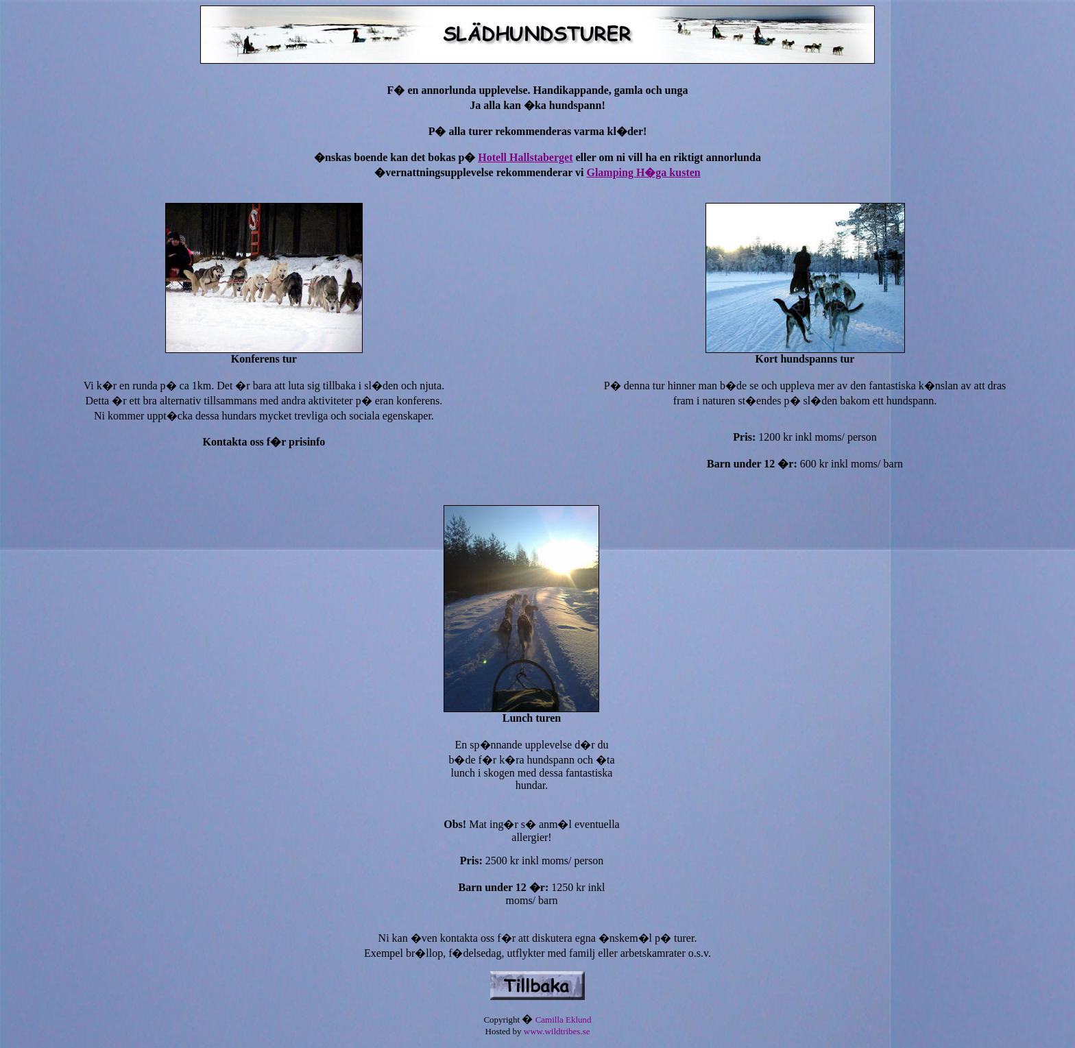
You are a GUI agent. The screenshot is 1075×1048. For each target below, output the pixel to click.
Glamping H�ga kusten (643, 172)
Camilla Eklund (563, 1019)
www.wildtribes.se (557, 1031)
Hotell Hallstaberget (525, 157)
